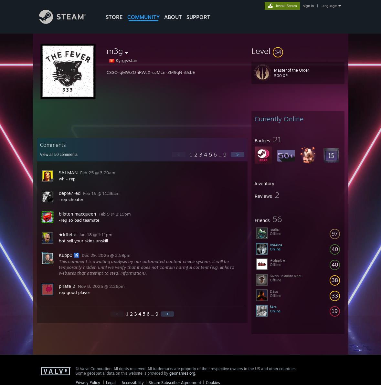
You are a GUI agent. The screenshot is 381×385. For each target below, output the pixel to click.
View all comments (59, 154)
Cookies (213, 382)
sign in (308, 6)
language (329, 6)
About (173, 17)
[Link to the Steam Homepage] (67, 22)
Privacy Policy (88, 382)
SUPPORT (198, 17)
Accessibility (133, 382)
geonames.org (182, 373)
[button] (297, 51)
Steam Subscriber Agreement (175, 382)
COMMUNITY (143, 17)
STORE (114, 17)
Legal (111, 382)
